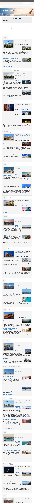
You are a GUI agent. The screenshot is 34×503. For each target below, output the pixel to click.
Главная (3, 6)
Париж (27, 466)
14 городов (10, 463)
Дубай (21, 369)
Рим (25, 252)
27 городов (10, 131)
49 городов (10, 101)
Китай (4, 309)
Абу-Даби (16, 369)
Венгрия (5, 101)
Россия (5, 397)
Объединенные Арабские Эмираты (11, 366)
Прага (27, 498)
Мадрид (22, 219)
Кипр (4, 280)
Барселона (16, 219)
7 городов (10, 37)
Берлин (16, 135)
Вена (26, 40)
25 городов (9, 248)
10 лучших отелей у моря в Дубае (8, 376)
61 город (9, 495)
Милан (21, 252)
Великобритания (7, 70)
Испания (5, 216)
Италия (5, 248)
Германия (5, 131)
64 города (9, 397)
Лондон (16, 73)
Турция (5, 432)
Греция (5, 164)
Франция (5, 463)
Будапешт (27, 104)
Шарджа (26, 369)
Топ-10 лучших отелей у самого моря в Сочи (9, 419)
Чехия (4, 495)
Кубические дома (5, 358)
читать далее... (12, 64)
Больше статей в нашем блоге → (7, 66)
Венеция (16, 252)
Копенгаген (27, 200)
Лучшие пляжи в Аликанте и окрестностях (9, 235)
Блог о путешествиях (7, 4)
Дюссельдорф (22, 135)
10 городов (9, 197)
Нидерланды (6, 340)
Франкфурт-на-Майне (18, 136)
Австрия (26, 33)
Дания (4, 197)
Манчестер (21, 73)
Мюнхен (27, 135)
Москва (27, 400)
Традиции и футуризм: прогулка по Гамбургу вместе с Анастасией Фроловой (11, 143)
